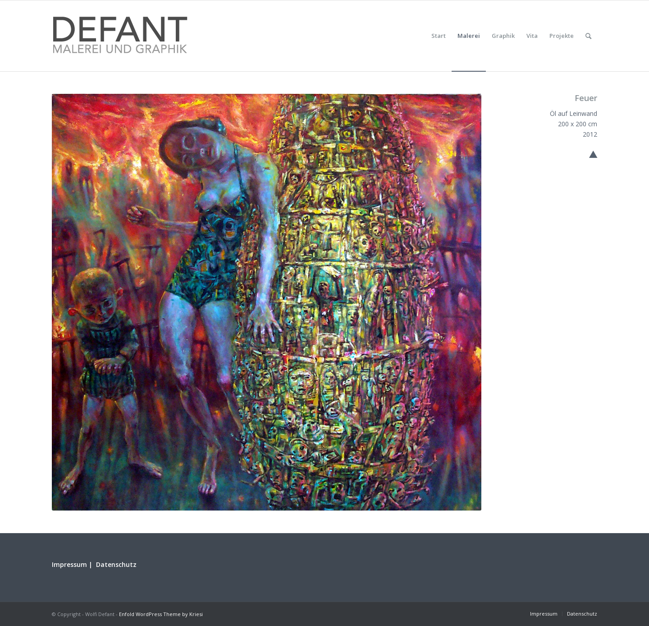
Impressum (69, 564)
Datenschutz (116, 564)
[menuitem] (438, 35)
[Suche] (588, 35)
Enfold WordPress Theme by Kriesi (161, 614)
